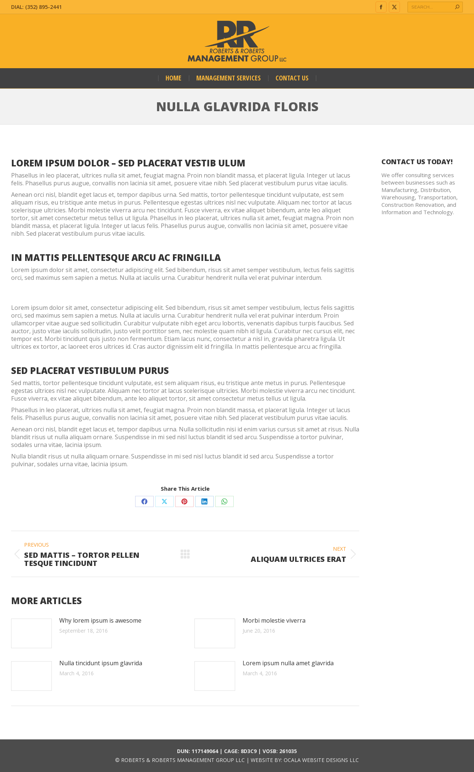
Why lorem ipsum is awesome (100, 620)
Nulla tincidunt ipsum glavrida (100, 663)
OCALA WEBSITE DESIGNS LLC (321, 759)
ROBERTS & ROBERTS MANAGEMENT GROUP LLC (183, 759)
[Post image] (31, 633)
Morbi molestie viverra (274, 620)
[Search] (435, 7)
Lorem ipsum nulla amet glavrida (288, 663)
